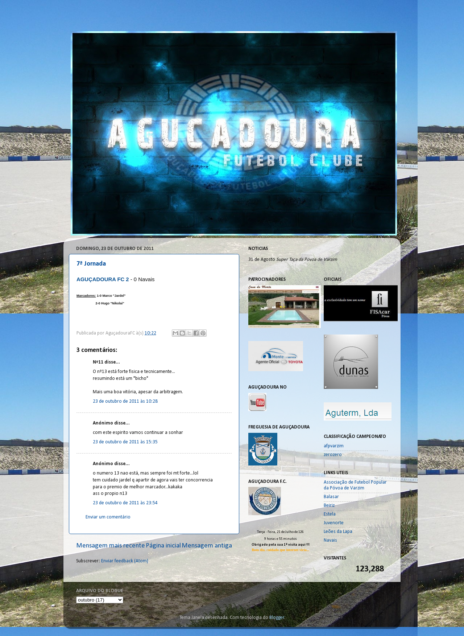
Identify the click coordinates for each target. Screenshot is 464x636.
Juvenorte (334, 523)
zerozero (333, 454)
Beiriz (329, 505)
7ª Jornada (91, 263)
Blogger (276, 617)
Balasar (331, 497)
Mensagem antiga (207, 545)
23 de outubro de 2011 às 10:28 (125, 401)
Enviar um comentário (108, 517)
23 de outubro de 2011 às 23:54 (125, 503)
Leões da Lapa (338, 531)
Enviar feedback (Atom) (124, 561)
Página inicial (163, 545)
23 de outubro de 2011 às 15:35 (125, 442)
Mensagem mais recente (110, 545)
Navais (330, 540)
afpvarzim (334, 446)
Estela (330, 514)
